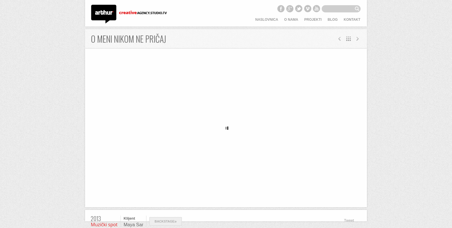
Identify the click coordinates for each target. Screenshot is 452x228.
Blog (333, 20)
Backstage (166, 221)
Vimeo (307, 8)
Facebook (281, 8)
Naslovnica (266, 20)
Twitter (298, 8)
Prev (357, 38)
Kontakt (352, 20)
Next (339, 38)
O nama (291, 20)
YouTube (316, 8)
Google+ (289, 8)
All (348, 38)
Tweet (349, 220)
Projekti (313, 20)
